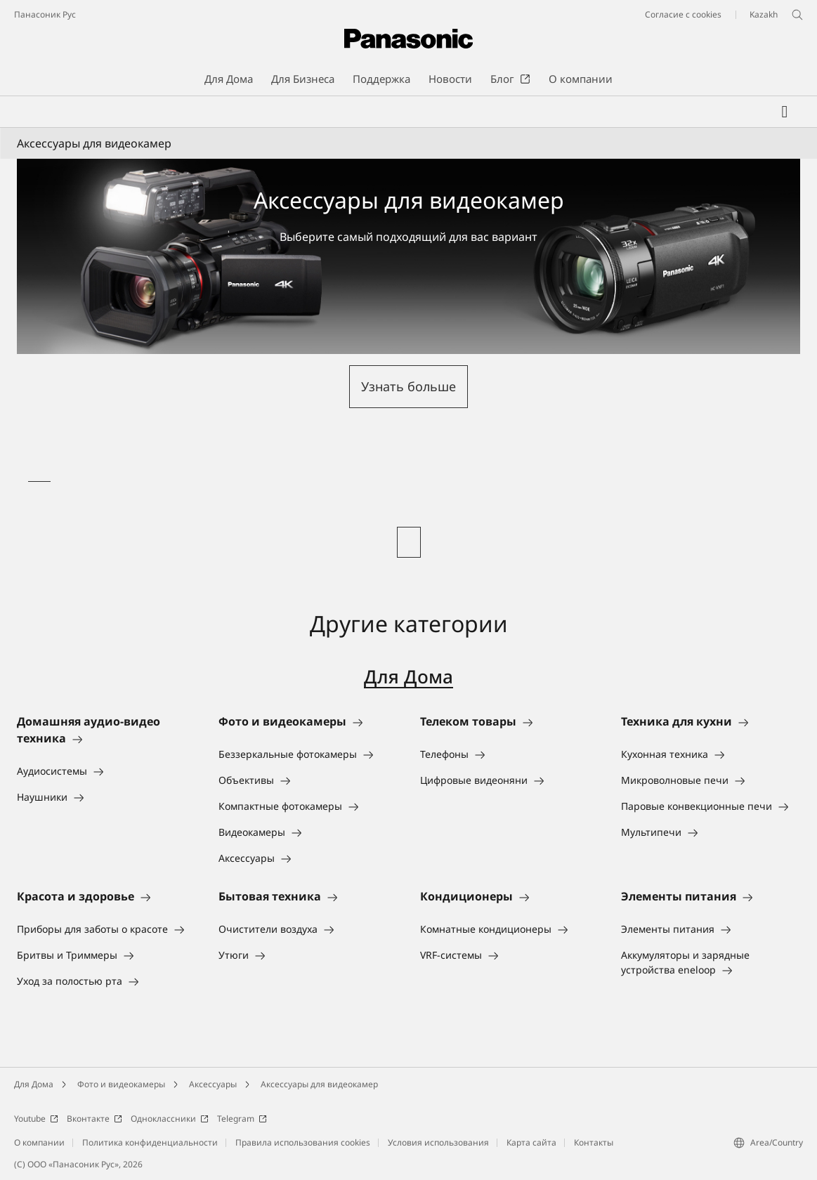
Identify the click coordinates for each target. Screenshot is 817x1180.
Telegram (242, 1119)
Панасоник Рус (45, 14)
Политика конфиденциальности (150, 1142)
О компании (39, 1142)
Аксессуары (213, 1084)
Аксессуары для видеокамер (319, 1084)
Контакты (593, 1142)
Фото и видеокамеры (121, 1084)
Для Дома (408, 676)
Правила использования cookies (302, 1142)
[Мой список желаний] (784, 111)
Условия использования (438, 1142)
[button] (408, 386)
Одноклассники (170, 1119)
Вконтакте (94, 1119)
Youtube (36, 1119)
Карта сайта (531, 1142)
